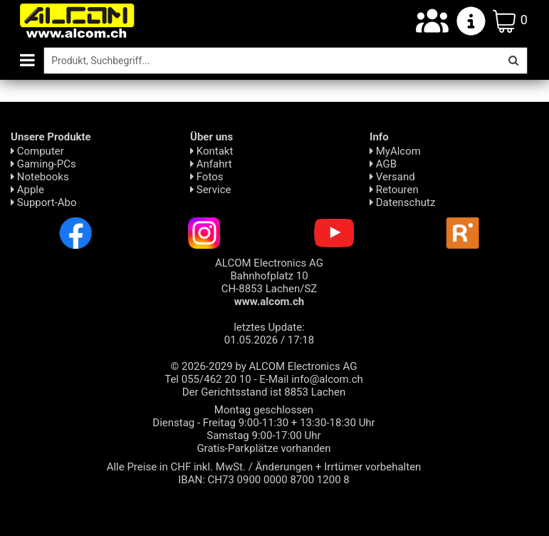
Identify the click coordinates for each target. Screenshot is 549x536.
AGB (383, 164)
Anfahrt (211, 164)
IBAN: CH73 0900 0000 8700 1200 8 (264, 479)
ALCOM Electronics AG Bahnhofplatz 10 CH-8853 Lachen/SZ (269, 282)
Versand (392, 176)
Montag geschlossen (263, 409)
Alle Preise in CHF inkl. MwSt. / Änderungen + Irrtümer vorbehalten (264, 466)
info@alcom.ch (327, 379)
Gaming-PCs (43, 164)
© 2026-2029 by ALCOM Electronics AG (264, 366)
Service (210, 189)
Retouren (394, 189)
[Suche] (271, 60)
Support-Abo (44, 202)
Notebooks (40, 176)
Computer (37, 151)
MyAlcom (395, 151)
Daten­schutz (402, 202)
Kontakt (211, 151)
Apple (27, 189)
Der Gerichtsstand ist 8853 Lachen (264, 392)
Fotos (206, 176)
